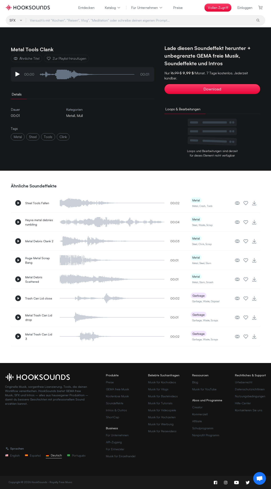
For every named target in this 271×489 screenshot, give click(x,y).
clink (63, 137)
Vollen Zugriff (218, 8)
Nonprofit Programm (205, 435)
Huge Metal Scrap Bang (37, 260)
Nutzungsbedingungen (250, 396)
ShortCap (112, 417)
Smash (209, 282)
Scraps (214, 320)
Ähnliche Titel (26, 58)
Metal (196, 200)
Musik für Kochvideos (162, 382)
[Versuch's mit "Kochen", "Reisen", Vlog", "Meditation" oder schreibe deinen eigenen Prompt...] (139, 20)
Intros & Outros (116, 410)
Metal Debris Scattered (33, 279)
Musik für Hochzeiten (162, 417)
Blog (195, 382)
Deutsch (54, 455)
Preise (178, 8)
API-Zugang (114, 442)
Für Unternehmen (147, 8)
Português (76, 455)
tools (48, 137)
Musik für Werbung (161, 424)
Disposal (215, 301)
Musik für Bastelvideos (163, 396)
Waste (202, 225)
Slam (208, 263)
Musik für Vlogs (158, 389)
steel (33, 137)
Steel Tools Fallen (37, 203)
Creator (197, 407)
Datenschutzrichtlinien (250, 389)
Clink (201, 244)
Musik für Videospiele (162, 410)
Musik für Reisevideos (162, 431)
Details (17, 94)
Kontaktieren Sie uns (248, 410)
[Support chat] (259, 478)
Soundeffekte (114, 403)
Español (33, 455)
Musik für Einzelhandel (120, 456)
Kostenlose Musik (117, 396)
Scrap (209, 225)
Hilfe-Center (243, 403)
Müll (80, 116)
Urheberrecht (243, 382)
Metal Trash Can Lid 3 (38, 336)
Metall (70, 116)
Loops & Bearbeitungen (182, 109)
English (12, 455)
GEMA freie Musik (117, 389)
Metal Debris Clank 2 (39, 241)
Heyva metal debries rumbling (39, 222)
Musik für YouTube (204, 389)
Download (212, 89)
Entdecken (86, 8)
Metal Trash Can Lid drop (38, 317)
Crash (202, 206)
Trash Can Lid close (38, 298)
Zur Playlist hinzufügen (66, 58)
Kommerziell (200, 414)
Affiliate (197, 421)
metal (18, 137)
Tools (209, 206)
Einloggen (244, 8)
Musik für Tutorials (160, 403)
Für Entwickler (115, 449)
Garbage (198, 295)
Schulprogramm (202, 428)
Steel (194, 225)
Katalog (113, 8)
